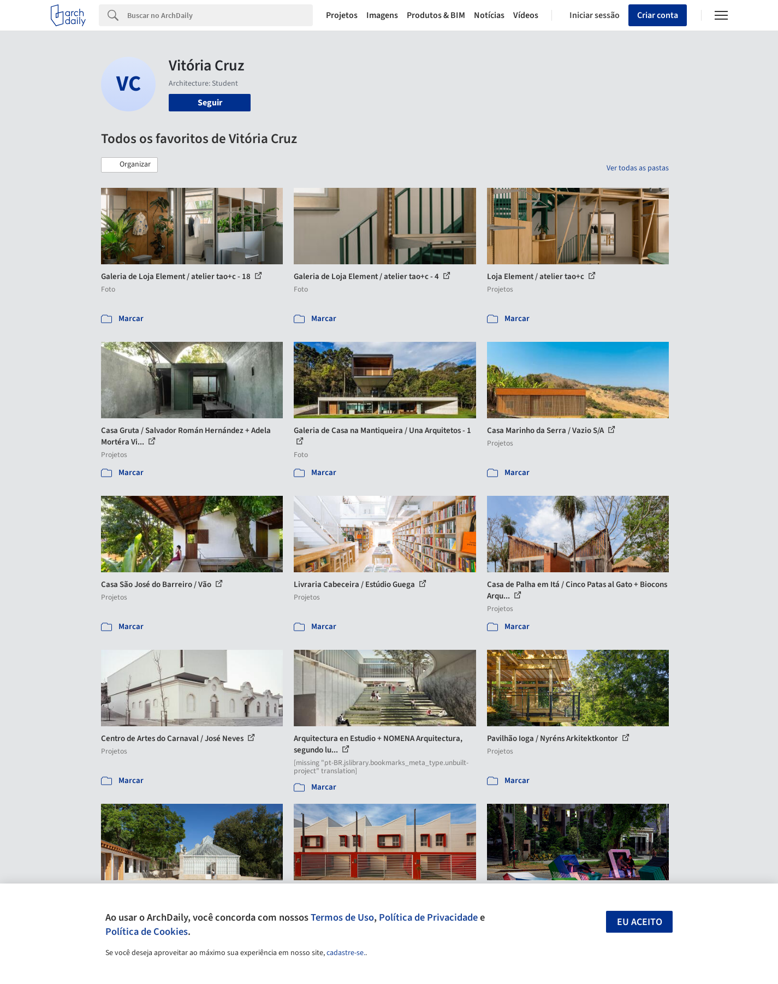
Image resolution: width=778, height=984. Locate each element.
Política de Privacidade (428, 917)
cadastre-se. (345, 952)
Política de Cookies (146, 931)
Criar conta (657, 15)
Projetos (342, 15)
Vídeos (525, 15)
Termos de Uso (342, 917)
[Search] (220, 15)
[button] (129, 165)
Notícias (489, 15)
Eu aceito (639, 922)
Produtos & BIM (436, 15)
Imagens (382, 15)
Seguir (210, 103)
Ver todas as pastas (638, 168)
